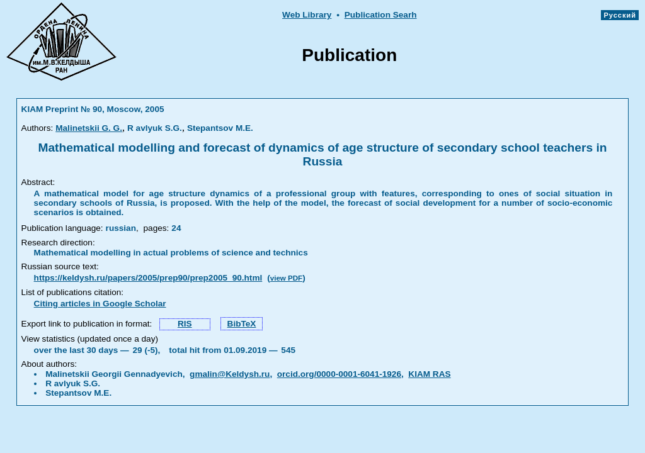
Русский (620, 15)
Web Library (306, 15)
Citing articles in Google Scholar (100, 303)
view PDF (286, 278)
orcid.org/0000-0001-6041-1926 (339, 374)
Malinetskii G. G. (88, 128)
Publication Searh (381, 15)
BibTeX (241, 323)
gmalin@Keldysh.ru (230, 374)
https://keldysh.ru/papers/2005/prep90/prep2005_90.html (148, 277)
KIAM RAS (429, 374)
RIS (185, 323)
